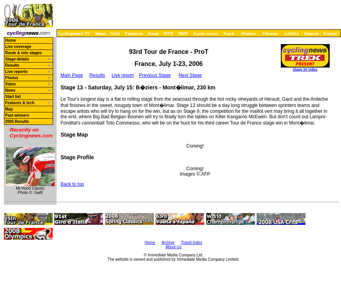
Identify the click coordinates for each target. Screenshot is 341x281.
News (101, 33)
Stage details (17, 59)
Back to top (72, 184)
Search (311, 33)
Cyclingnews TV (73, 33)
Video (10, 84)
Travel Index (191, 242)
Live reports (16, 71)
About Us (173, 247)
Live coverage (18, 46)
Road (153, 33)
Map (9, 109)
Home (10, 40)
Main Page (72, 75)
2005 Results (17, 121)
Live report (123, 75)
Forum (330, 33)
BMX (183, 33)
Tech (115, 33)
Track (228, 33)
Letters (292, 33)
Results (12, 65)
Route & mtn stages (23, 53)
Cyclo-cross (205, 33)
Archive (167, 242)
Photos (248, 33)
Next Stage (190, 75)
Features (134, 33)
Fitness (270, 33)
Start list (13, 96)
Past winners (17, 115)
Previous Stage (155, 75)
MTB (168, 33)
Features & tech (19, 103)
